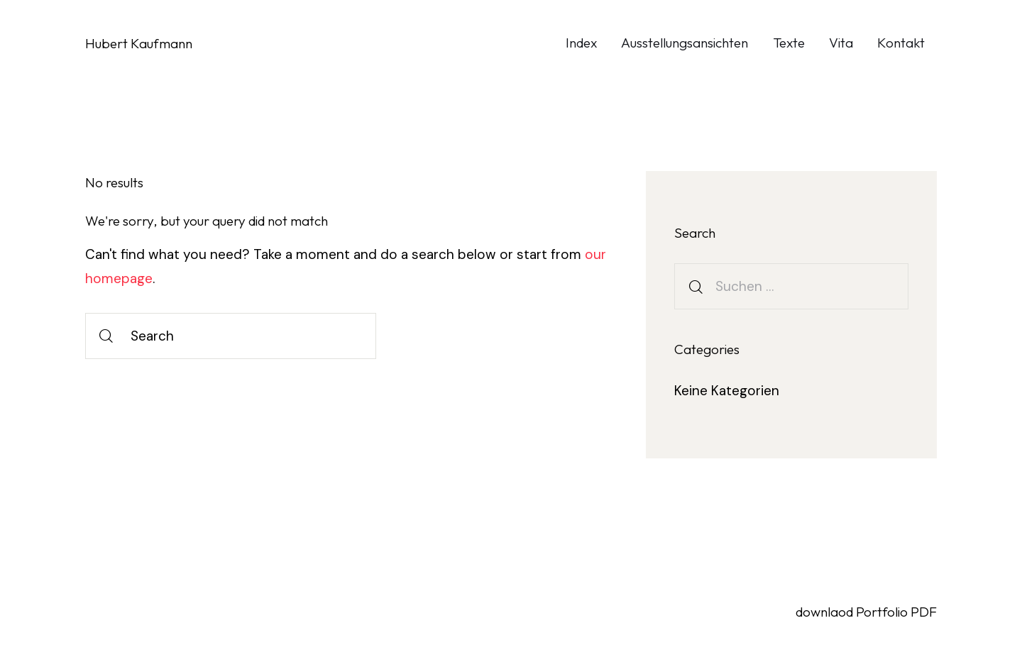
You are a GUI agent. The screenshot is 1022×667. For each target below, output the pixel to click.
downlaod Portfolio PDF (866, 611)
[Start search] (106, 336)
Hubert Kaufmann (138, 43)
